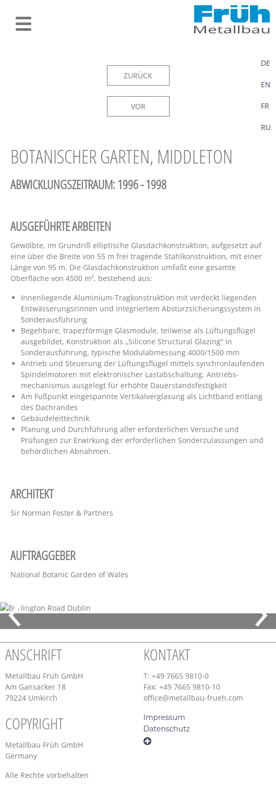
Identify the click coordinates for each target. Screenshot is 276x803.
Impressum (164, 717)
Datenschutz (166, 729)
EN (266, 84)
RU (266, 127)
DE (265, 63)
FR (265, 106)
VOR (138, 106)
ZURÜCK (138, 75)
